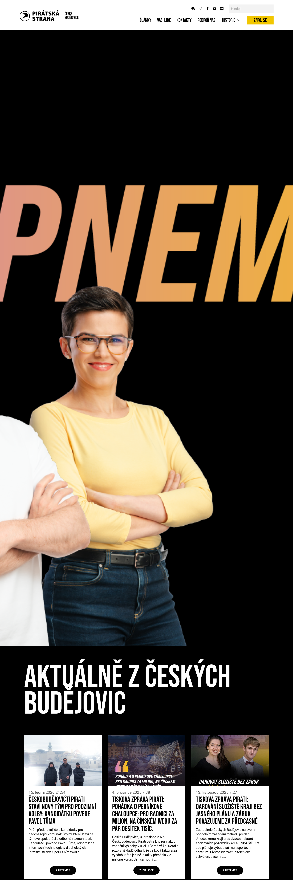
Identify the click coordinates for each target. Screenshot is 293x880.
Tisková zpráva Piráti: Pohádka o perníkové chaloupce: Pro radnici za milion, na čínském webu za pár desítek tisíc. (144, 814)
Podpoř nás (206, 20)
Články (145, 20)
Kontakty (184, 20)
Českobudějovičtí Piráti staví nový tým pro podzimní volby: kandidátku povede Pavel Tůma (62, 810)
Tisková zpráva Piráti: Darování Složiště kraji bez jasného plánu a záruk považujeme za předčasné (229, 810)
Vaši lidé (164, 20)
